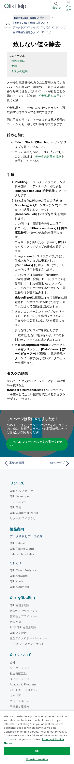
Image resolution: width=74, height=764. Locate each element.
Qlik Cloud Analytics (23, 570)
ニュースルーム (19, 700)
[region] (37, 737)
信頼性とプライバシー (24, 616)
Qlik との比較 (18, 632)
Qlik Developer (20, 496)
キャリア (15, 695)
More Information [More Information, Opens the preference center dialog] (37, 759)
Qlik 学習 (15, 507)
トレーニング (18, 501)
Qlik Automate (19, 586)
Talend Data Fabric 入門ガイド (32, 17)
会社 (12, 662)
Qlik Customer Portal (24, 512)
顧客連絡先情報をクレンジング (30, 32)
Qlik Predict (17, 581)
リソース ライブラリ (23, 518)
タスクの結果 (19, 71)
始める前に (18, 60)
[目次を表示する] (8, 17)
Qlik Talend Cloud (22, 548)
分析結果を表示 (49, 96)
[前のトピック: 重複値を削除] (19, 463)
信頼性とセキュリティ (24, 610)
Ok (37, 750)
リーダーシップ (19, 667)
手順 (14, 66)
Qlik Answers (19, 575)
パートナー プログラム (24, 689)
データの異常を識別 (48, 156)
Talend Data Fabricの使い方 (29, 22)
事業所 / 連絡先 (19, 706)
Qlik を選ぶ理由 (20, 605)
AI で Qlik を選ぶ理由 (23, 627)
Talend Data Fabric (22, 554)
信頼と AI (16, 621)
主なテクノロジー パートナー (28, 638)
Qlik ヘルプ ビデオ (21, 490)
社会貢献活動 (18, 673)
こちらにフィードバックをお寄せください (36, 444)
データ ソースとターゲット (27, 643)
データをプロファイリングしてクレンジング (38, 27)
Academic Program (23, 684)
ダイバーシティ (19, 678)
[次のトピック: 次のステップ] (54, 463)
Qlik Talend (17, 543)
